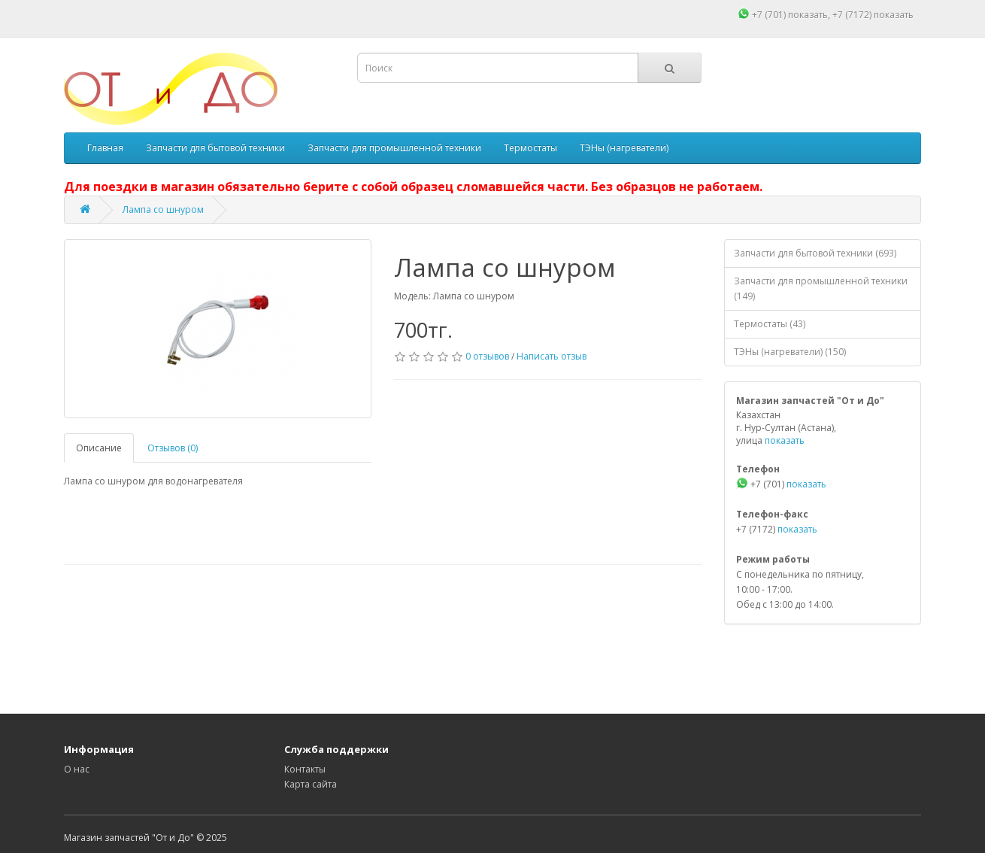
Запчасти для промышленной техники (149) (821, 288)
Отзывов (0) (172, 448)
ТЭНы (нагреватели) (624, 147)
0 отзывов (487, 356)
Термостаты (530, 147)
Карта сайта (310, 784)
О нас (76, 769)
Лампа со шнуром (163, 209)
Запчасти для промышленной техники (394, 147)
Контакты (305, 769)
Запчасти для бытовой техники (215, 147)
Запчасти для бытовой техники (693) (815, 253)
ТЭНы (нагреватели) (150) (790, 351)
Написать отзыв (551, 356)
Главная (105, 147)
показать (808, 14)
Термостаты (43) (769, 323)
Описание (99, 448)
